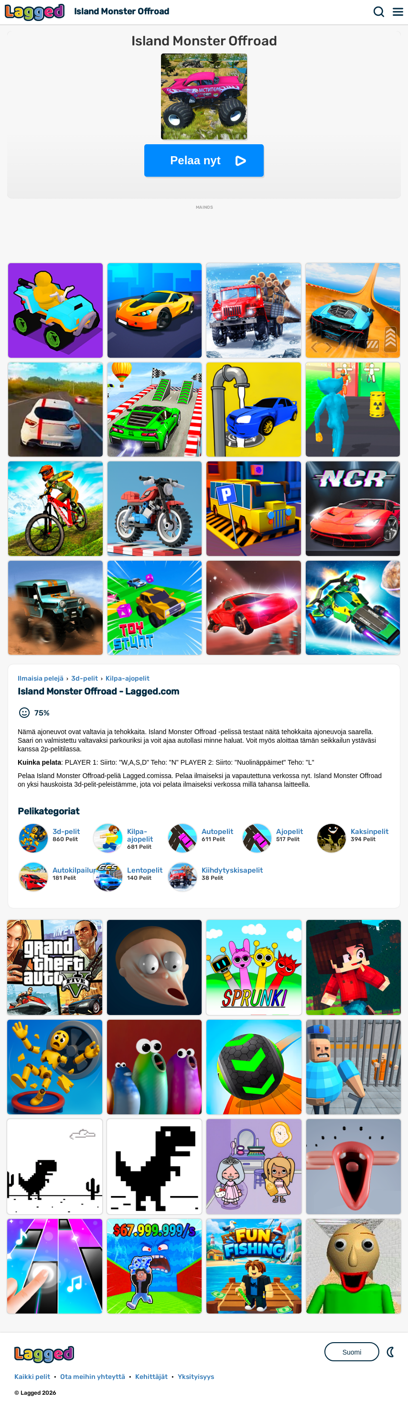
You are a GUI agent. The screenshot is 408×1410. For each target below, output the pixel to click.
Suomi (352, 1352)
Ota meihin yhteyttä (92, 1377)
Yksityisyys (196, 1377)
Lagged (36, 12)
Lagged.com (45, 1354)
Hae (379, 12)
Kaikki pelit (32, 1377)
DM (391, 1351)
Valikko (398, 12)
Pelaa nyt (195, 160)
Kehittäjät (151, 1377)
